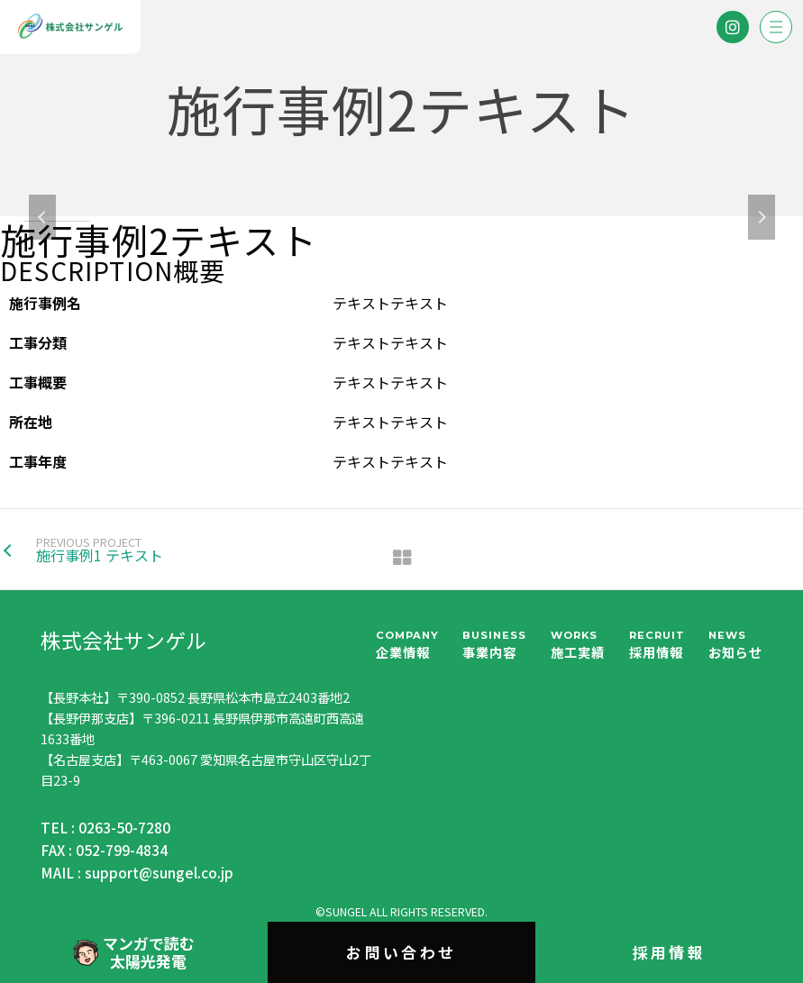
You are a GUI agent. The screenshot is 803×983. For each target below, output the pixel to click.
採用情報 (670, 952)
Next (761, 217)
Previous (42, 217)
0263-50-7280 (124, 827)
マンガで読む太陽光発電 (133, 952)
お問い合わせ (401, 952)
